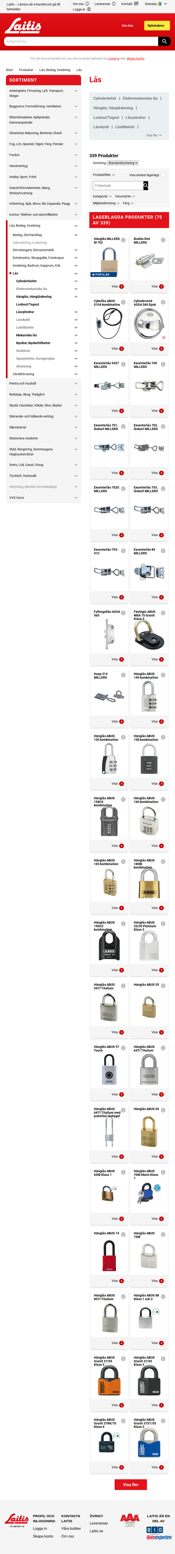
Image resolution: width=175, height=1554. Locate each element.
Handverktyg (18, 166)
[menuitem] (156, 4)
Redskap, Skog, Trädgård (26, 394)
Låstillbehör (25, 327)
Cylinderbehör (26, 281)
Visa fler (154, 135)
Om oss (81, 4)
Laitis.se (96, 1531)
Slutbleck (23, 351)
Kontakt (129, 4)
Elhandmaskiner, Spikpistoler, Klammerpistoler (29, 119)
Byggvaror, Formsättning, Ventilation (35, 106)
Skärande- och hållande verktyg (31, 416)
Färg (126, 203)
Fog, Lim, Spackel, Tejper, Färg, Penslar (36, 144)
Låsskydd (23, 319)
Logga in (40, 1528)
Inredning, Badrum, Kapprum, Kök (36, 265)
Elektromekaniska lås (31, 289)
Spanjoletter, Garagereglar (35, 358)
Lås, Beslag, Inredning (54, 70)
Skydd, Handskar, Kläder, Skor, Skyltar (35, 405)
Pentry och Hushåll (22, 383)
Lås (79, 70)
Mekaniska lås (26, 335)
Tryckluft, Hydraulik (22, 476)
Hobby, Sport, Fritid (22, 177)
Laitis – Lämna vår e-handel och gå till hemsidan (38, 6)
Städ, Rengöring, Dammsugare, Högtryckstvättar (31, 451)
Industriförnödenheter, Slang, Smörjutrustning (29, 190)
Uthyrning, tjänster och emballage (33, 487)
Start (9, 70)
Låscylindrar (25, 312)
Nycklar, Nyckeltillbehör (33, 343)
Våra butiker (71, 1528)
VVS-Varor (16, 497)
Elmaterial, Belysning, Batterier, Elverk (35, 133)
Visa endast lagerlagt (147, 175)
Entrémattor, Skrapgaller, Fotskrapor (38, 258)
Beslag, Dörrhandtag (27, 235)
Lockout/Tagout (27, 304)
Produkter (26, 70)
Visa (118, 286)
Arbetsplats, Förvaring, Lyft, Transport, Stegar (36, 93)
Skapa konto (43, 1536)
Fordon (14, 155)
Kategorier (100, 196)
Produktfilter (102, 174)
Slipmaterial (17, 427)
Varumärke (123, 196)
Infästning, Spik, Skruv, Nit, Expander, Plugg (39, 203)
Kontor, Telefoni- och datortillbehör (33, 214)
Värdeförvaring (23, 374)
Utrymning (23, 366)
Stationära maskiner (23, 438)
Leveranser (105, 4)
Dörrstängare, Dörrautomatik (33, 250)
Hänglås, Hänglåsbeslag (33, 296)
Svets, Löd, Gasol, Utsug (26, 465)
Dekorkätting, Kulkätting (30, 242)
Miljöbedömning (104, 203)
